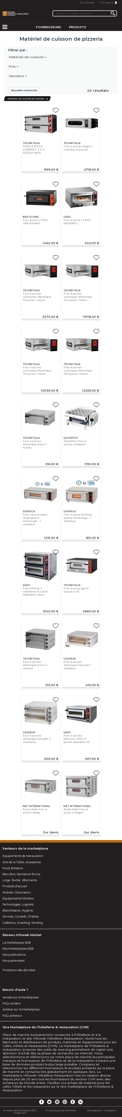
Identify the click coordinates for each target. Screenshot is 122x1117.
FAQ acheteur (12, 1015)
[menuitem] (4, 27)
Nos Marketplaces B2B (18, 948)
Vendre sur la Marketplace (21, 997)
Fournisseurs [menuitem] (48, 27)
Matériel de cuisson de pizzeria (26, 98)
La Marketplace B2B (17, 942)
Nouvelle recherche (24, 90)
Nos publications (14, 954)
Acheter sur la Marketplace (21, 1009)
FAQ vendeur (12, 1003)
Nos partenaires (14, 960)
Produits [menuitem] (77, 27)
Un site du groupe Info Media (61, 1110)
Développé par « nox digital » (101, 1110)
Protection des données (19, 970)
